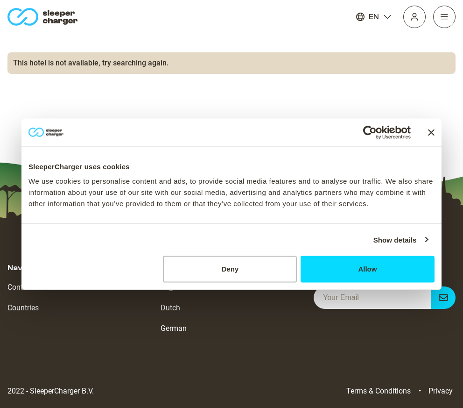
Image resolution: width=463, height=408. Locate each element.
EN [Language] (374, 16)
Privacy (440, 391)
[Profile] (414, 17)
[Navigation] (444, 17)
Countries (23, 307)
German (174, 328)
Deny (230, 269)
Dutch (170, 307)
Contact (20, 287)
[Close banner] (431, 132)
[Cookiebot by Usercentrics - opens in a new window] (370, 132)
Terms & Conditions (378, 391)
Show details (395, 239)
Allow (367, 269)
